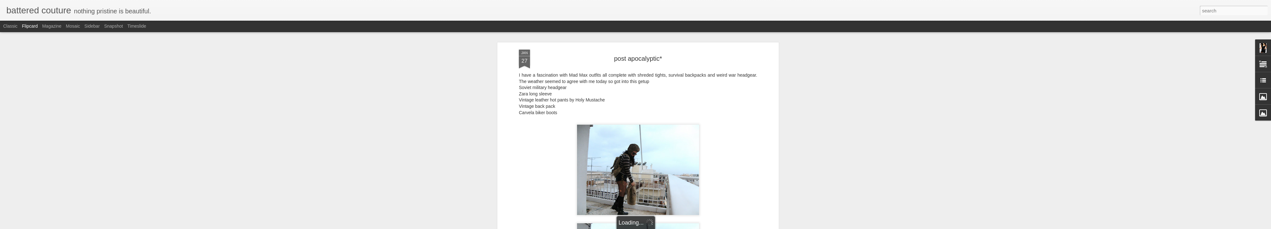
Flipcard (30, 26)
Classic (10, 26)
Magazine (52, 26)
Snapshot (113, 26)
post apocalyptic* (638, 47)
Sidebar (92, 26)
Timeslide (136, 26)
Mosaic (73, 26)
